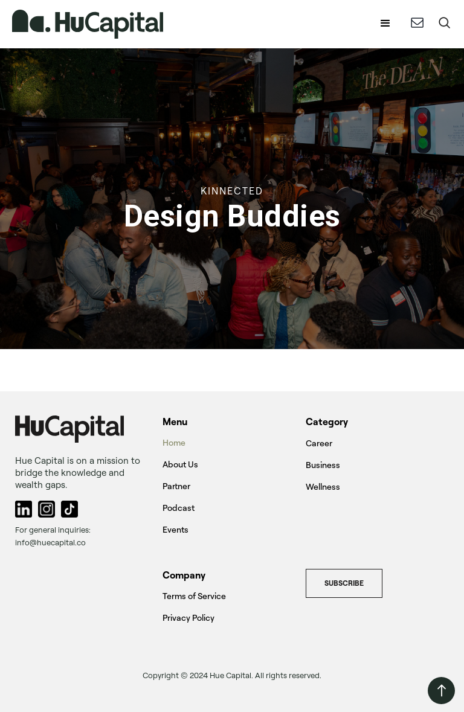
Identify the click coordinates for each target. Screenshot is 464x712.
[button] (385, 24)
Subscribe (344, 583)
